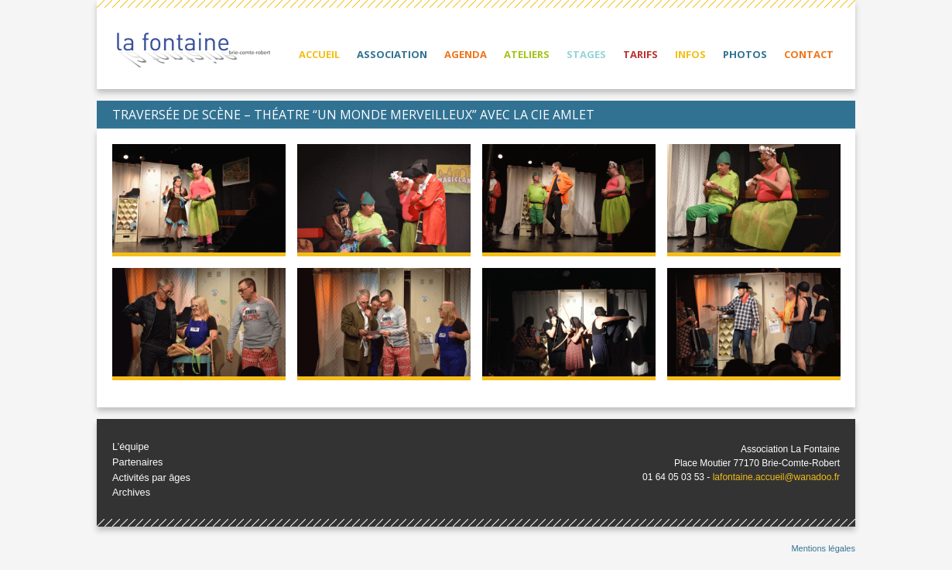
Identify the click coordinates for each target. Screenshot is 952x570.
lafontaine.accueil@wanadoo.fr (776, 477)
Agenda (465, 54)
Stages (586, 54)
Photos (745, 54)
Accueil (319, 54)
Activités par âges (151, 477)
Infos (690, 54)
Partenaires (137, 462)
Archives (131, 492)
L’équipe (130, 446)
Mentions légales (823, 548)
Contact (809, 54)
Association (392, 54)
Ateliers (527, 54)
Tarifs (640, 54)
